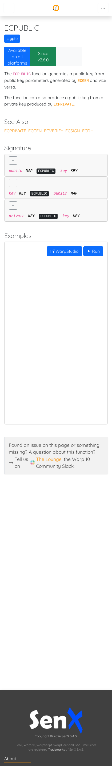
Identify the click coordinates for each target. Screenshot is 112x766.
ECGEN (35, 130)
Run (93, 251)
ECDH (88, 130)
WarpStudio (64, 251)
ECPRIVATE (15, 130)
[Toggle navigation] (103, 8)
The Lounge (49, 459)
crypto (12, 38)
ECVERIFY (53, 130)
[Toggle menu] (8, 8)
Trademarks (56, 749)
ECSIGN (72, 130)
